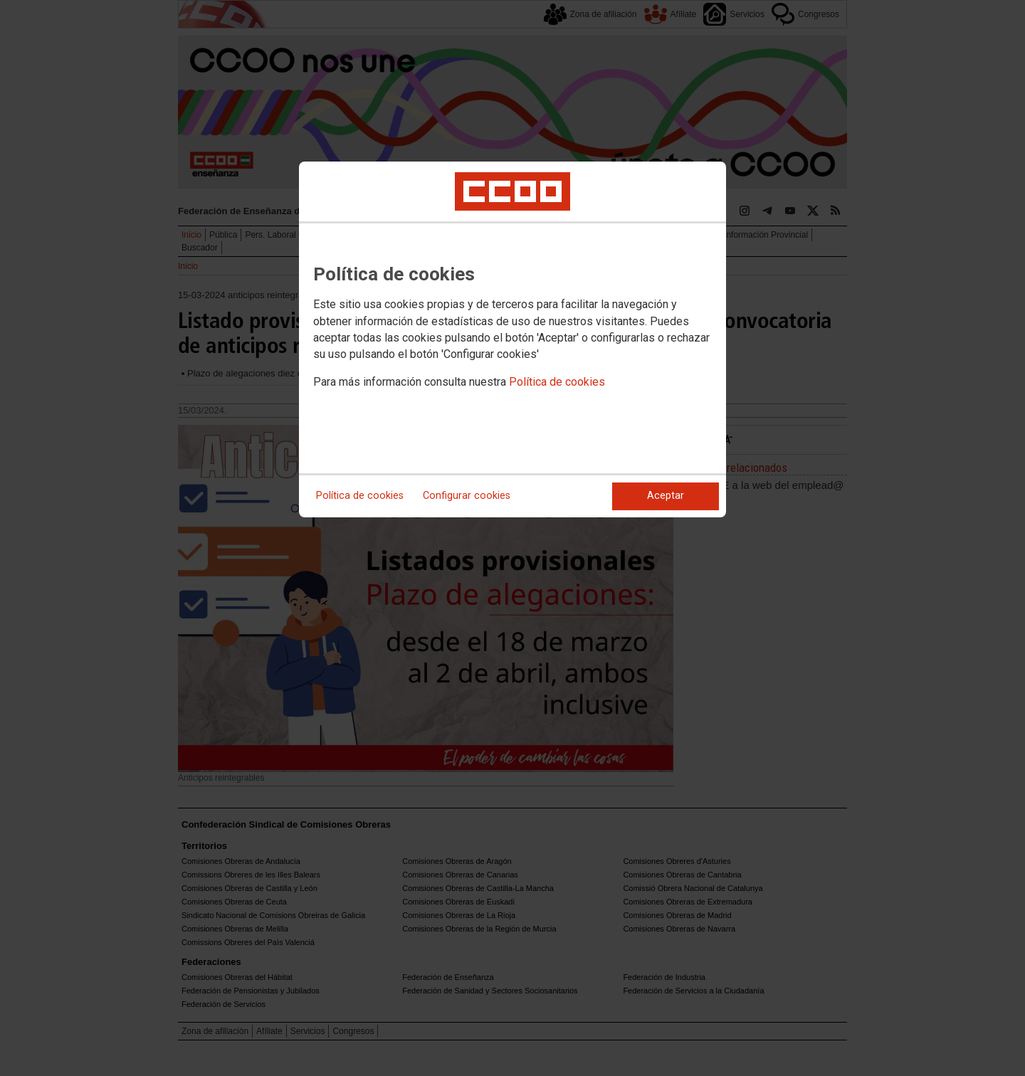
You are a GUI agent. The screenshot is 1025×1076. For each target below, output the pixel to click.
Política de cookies (557, 382)
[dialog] (512, 339)
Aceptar (665, 496)
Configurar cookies (466, 496)
